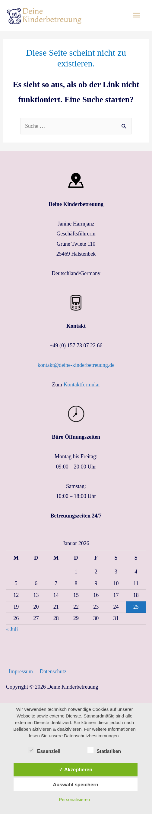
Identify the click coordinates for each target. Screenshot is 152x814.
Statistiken (104, 750)
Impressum (21, 671)
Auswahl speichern (75, 784)
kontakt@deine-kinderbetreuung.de (76, 365)
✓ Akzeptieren (76, 769)
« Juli (12, 629)
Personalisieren (74, 799)
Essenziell (44, 750)
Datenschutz (53, 671)
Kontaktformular (82, 385)
